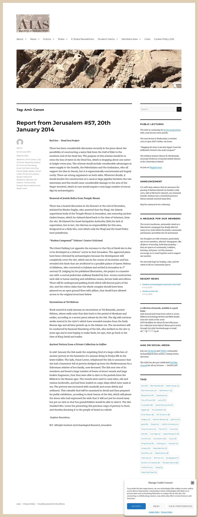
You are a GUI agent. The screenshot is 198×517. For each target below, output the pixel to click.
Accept (136, 506)
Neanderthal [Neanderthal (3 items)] (160, 448)
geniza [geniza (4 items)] (175, 419)
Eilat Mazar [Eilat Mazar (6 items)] (147, 414)
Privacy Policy (166, 512)
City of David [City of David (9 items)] (148, 400)
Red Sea (29, 180)
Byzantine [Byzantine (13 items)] (147, 395)
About (19, 39)
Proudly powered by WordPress (51, 504)
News (33, 39)
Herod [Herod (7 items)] (163, 429)
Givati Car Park (23, 168)
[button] (192, 482)
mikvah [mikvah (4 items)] (173, 443)
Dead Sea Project (32, 162)
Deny (156, 506)
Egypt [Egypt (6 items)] (145, 410)
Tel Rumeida (29, 182)
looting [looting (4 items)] (161, 443)
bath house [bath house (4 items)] (172, 386)
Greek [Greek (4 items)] (155, 424)
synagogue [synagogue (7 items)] (172, 458)
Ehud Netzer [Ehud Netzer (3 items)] (159, 410)
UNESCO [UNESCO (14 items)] (147, 467)
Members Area (130, 39)
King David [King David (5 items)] (147, 443)
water (24, 188)
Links (147, 39)
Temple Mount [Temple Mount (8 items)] (170, 463)
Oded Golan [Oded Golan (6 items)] (161, 453)
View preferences (180, 506)
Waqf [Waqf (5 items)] (159, 467)
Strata (61, 39)
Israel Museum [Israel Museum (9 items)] (171, 434)
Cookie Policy (154, 512)
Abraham (20, 159)
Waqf (18, 188)
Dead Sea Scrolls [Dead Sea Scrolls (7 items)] (164, 405)
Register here (156, 167)
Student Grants (106, 39)
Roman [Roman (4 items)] (158, 458)
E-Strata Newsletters (82, 39)
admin (19, 148)
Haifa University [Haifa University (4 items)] (170, 424)
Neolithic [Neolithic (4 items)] (146, 453)
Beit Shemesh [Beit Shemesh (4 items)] (149, 390)
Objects (19, 156)
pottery (36, 174)
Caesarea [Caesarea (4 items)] (161, 395)
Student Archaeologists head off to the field (161, 284)
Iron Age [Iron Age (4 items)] (155, 434)
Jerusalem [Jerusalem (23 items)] (159, 438)
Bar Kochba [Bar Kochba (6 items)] (156, 386)
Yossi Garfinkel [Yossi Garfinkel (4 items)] (149, 472)
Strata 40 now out (150, 291)
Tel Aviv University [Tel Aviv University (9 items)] (150, 463)
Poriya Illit (27, 174)
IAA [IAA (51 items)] (144, 434)
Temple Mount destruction (28, 185)
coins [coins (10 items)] (162, 400)
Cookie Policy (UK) (164, 39)
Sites (26, 156)
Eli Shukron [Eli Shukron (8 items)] (163, 414)
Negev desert (29, 171)
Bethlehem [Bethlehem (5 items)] (165, 390)
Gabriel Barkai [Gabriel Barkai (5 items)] (160, 419)
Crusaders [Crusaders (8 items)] (147, 405)
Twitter (163, 351)
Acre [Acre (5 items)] (144, 386)
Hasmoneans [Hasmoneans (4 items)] (148, 429)
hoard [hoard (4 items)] (174, 429)
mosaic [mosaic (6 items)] (145, 448)
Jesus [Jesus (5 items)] (172, 438)
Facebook (152, 351)
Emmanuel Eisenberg (26, 165)
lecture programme (171, 130)
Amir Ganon (31, 159)
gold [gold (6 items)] (144, 424)
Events (47, 39)
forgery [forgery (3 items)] (145, 419)
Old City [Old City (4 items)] (146, 458)
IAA (32, 168)
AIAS (18, 504)
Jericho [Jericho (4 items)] (146, 438)
